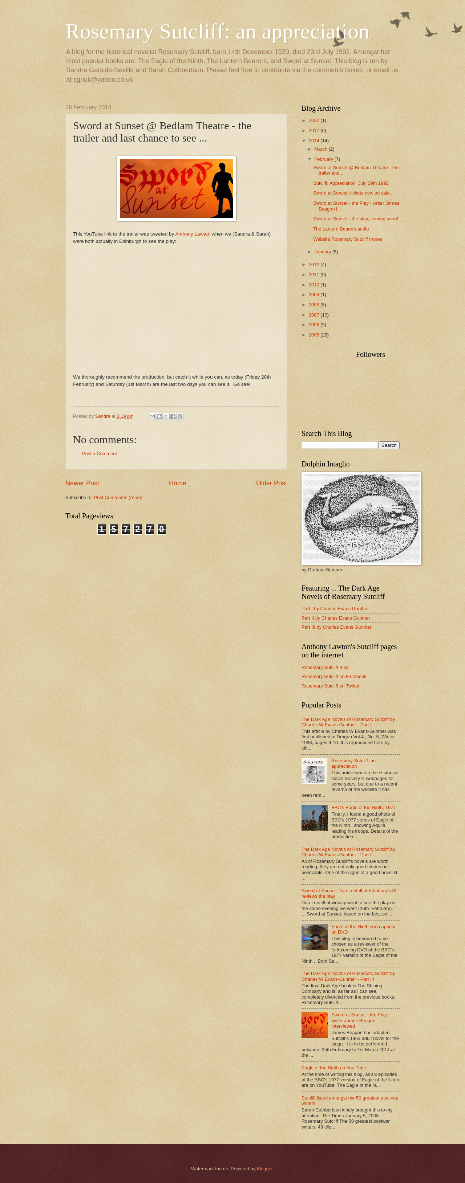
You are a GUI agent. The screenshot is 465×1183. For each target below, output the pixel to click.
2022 (314, 120)
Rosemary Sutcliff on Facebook (334, 676)
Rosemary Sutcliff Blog (325, 667)
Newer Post (82, 483)
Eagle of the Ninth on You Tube (334, 1067)
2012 (314, 264)
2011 (314, 274)
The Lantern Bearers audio (341, 229)
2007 (314, 315)
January (323, 251)
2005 (314, 335)
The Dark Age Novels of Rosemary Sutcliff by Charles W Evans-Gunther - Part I (348, 722)
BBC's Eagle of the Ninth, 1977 (363, 807)
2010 (314, 284)
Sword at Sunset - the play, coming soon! (355, 218)
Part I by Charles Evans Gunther (335, 608)
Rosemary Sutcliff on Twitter (331, 686)
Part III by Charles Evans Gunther (337, 627)
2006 (314, 324)
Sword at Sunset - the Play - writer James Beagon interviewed (360, 1020)
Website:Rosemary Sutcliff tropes (347, 239)
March (321, 149)
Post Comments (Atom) (118, 497)
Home (177, 483)
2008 (314, 304)
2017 (314, 130)
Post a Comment (99, 453)
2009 (314, 294)
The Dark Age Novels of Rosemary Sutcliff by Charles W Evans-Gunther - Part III (348, 976)
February (324, 159)
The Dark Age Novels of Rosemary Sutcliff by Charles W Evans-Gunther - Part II (348, 852)
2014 (314, 140)
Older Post (271, 483)
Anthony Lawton (192, 234)
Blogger (265, 1168)
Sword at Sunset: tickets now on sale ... (354, 193)
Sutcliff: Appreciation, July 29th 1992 (350, 183)
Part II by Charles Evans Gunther (336, 618)
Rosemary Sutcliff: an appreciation (217, 31)
